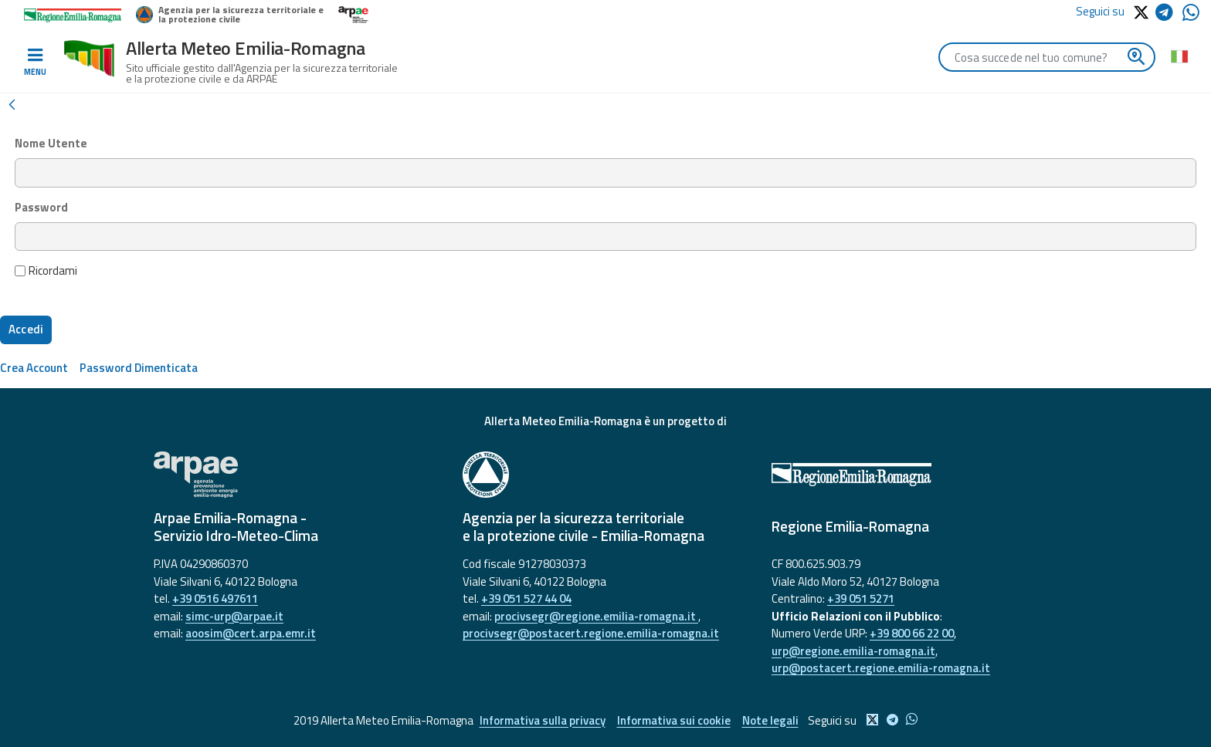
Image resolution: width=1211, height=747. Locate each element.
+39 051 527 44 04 (526, 598)
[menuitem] (34, 368)
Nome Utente (51, 143)
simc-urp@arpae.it (234, 616)
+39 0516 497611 (215, 598)
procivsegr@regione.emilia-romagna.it (596, 616)
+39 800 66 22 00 (912, 633)
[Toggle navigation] (35, 62)
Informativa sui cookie (674, 720)
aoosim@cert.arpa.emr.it (250, 633)
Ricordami (46, 270)
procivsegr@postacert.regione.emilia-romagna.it (591, 633)
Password (41, 207)
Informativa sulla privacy (543, 720)
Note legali (770, 720)
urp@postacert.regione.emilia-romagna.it (881, 668)
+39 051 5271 (860, 598)
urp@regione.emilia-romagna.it (853, 651)
